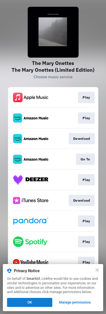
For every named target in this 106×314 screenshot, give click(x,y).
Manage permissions (75, 302)
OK (29, 302)
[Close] (97, 269)
